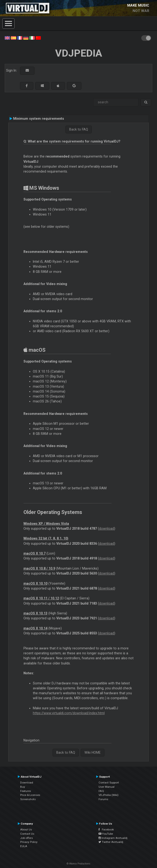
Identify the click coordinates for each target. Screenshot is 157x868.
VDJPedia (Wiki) (109, 795)
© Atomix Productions (78, 863)
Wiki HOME (92, 752)
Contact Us (27, 833)
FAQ (101, 791)
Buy (22, 786)
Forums (103, 799)
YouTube (106, 833)
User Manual (107, 786)
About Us (26, 829)
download (106, 528)
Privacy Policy (29, 842)
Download (26, 782)
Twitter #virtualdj (111, 842)
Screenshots (28, 799)
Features (25, 791)
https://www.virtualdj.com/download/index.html (69, 713)
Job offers (26, 838)
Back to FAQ (78, 129)
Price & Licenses (30, 795)
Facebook (106, 829)
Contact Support (109, 782)
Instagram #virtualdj (113, 838)
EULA (23, 846)
